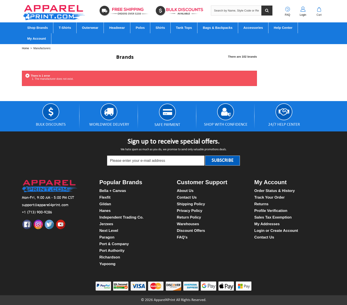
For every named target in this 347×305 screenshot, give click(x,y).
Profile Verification (270, 211)
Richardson (109, 257)
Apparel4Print (164, 300)
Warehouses (188, 224)
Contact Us (187, 197)
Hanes (105, 211)
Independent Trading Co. (121, 217)
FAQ (287, 14)
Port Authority (112, 250)
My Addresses (267, 224)
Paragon (106, 237)
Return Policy (189, 217)
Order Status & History (274, 191)
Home (25, 48)
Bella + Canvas (112, 191)
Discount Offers (191, 231)
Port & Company (114, 244)
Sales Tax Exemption (273, 217)
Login (303, 14)
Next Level (108, 231)
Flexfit (104, 197)
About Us (185, 191)
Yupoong (107, 264)
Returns (261, 204)
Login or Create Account (276, 231)
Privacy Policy (189, 211)
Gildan (105, 204)
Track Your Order (269, 197)
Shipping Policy (191, 204)
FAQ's (182, 237)
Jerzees (106, 224)
